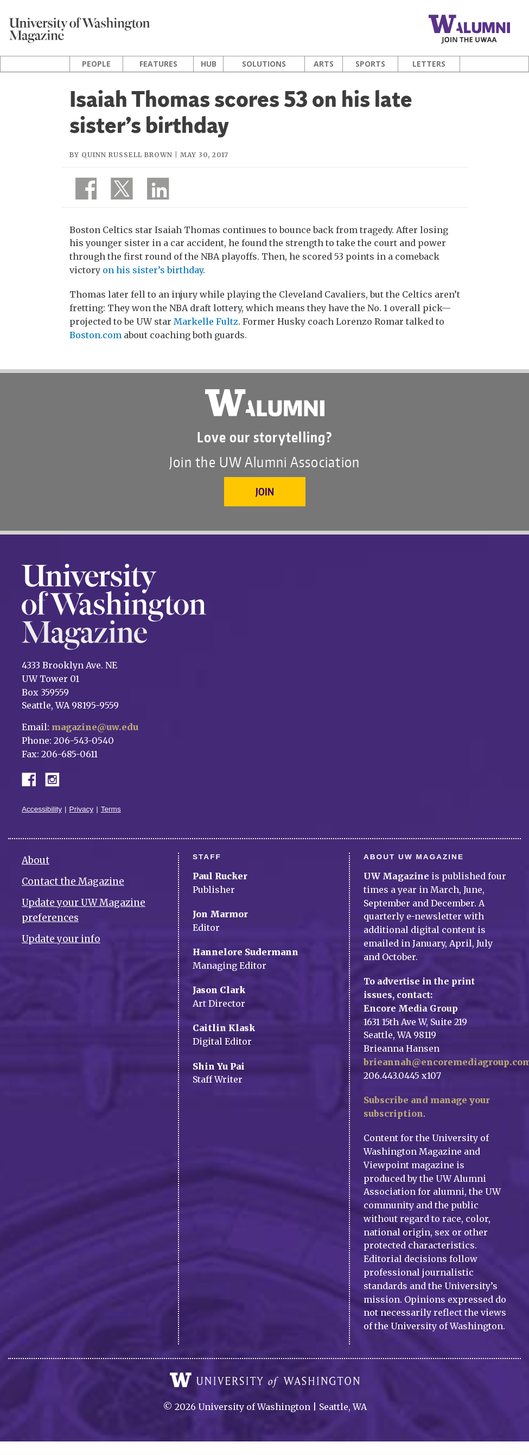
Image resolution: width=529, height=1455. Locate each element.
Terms (111, 809)
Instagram (55, 779)
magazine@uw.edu (95, 727)
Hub (208, 64)
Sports (370, 64)
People (96, 64)
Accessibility (42, 809)
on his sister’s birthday (153, 270)
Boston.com (95, 335)
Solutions (264, 64)
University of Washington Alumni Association (264, 402)
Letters (428, 64)
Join (265, 491)
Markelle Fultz (206, 321)
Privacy (81, 809)
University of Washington (265, 1380)
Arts (324, 64)
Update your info (61, 939)
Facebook (33, 779)
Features (158, 64)
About (35, 860)
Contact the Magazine (73, 881)
